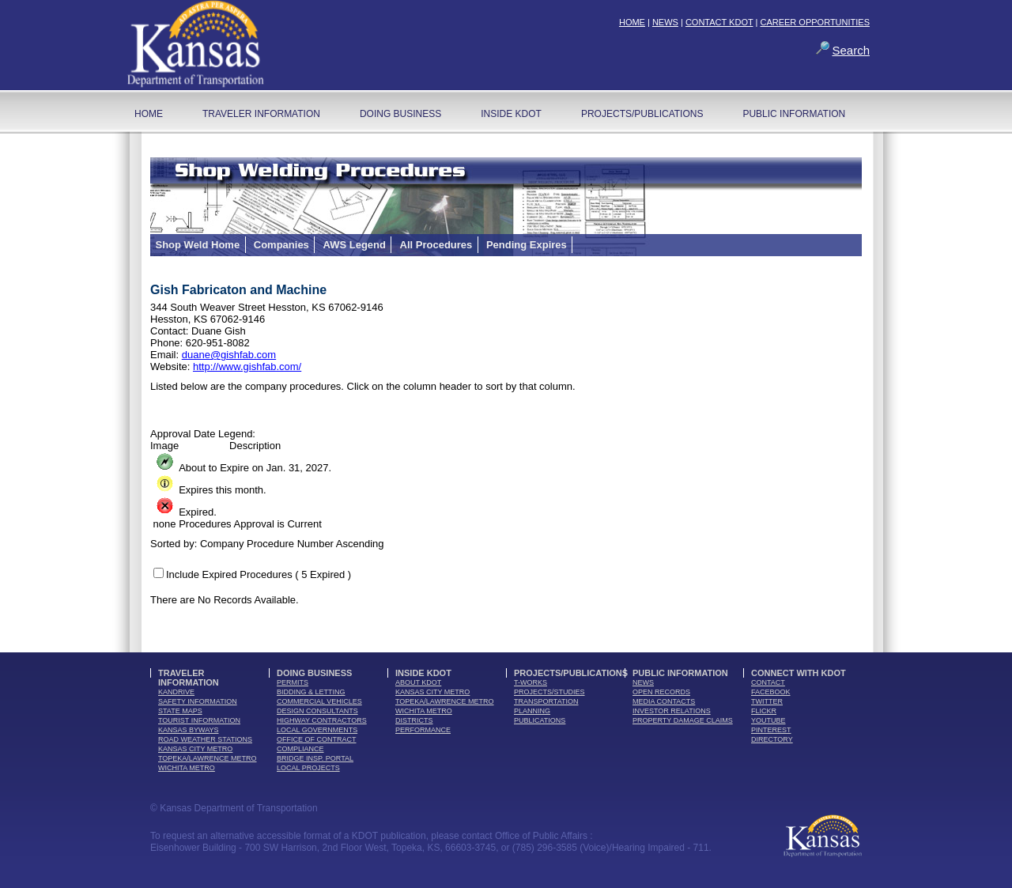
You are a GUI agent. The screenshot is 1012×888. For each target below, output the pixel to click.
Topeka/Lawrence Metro (207, 758)
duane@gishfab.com (229, 355)
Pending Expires (526, 245)
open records (661, 692)
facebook (771, 692)
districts (414, 720)
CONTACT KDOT (719, 22)
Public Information (793, 113)
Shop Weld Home (198, 245)
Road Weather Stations (205, 739)
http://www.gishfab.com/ (247, 366)
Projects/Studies (549, 692)
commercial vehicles (319, 701)
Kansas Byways (188, 730)
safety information (197, 701)
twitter (767, 701)
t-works (530, 682)
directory (772, 739)
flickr (763, 711)
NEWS (665, 22)
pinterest (771, 730)
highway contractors (322, 720)
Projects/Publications (642, 113)
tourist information (199, 720)
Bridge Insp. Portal (315, 758)
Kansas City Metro (195, 749)
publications (539, 720)
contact (768, 682)
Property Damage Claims (682, 720)
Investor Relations (671, 711)
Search (851, 50)
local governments (317, 730)
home (148, 113)
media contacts (663, 701)
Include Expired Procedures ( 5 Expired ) (258, 574)
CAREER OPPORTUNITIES (815, 22)
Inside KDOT (511, 113)
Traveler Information (261, 113)
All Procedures (436, 245)
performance (423, 730)
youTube (768, 720)
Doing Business (400, 113)
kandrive (176, 692)
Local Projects (308, 768)
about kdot (418, 682)
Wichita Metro (186, 768)
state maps (180, 711)
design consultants (317, 711)
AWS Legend (354, 245)
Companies (281, 245)
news (643, 682)
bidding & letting (311, 692)
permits (292, 682)
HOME (632, 22)
